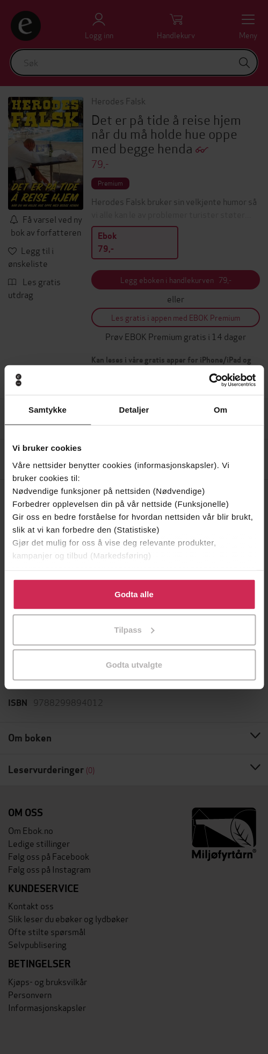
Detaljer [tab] (134, 409)
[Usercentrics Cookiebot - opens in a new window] (209, 380)
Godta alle (134, 594)
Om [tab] (220, 409)
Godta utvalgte (134, 664)
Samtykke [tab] (47, 409)
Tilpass (134, 629)
